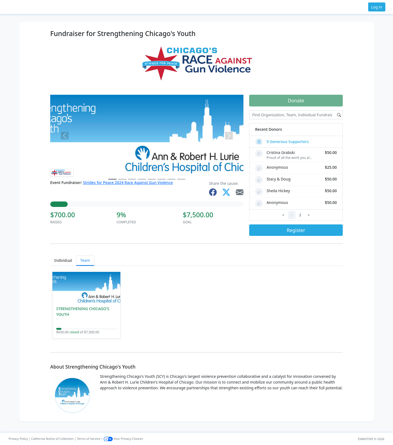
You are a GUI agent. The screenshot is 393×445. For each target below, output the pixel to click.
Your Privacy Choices (123, 439)
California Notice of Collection (52, 439)
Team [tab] (85, 260)
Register (296, 230)
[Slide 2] (132, 179)
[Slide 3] (142, 179)
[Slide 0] (112, 179)
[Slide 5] (161, 179)
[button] (22, 7)
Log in (376, 7)
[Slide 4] (152, 179)
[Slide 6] (171, 179)
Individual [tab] (63, 260)
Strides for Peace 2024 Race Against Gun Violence (128, 182)
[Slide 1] (122, 179)
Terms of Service (88, 439)
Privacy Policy (18, 439)
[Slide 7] (181, 179)
